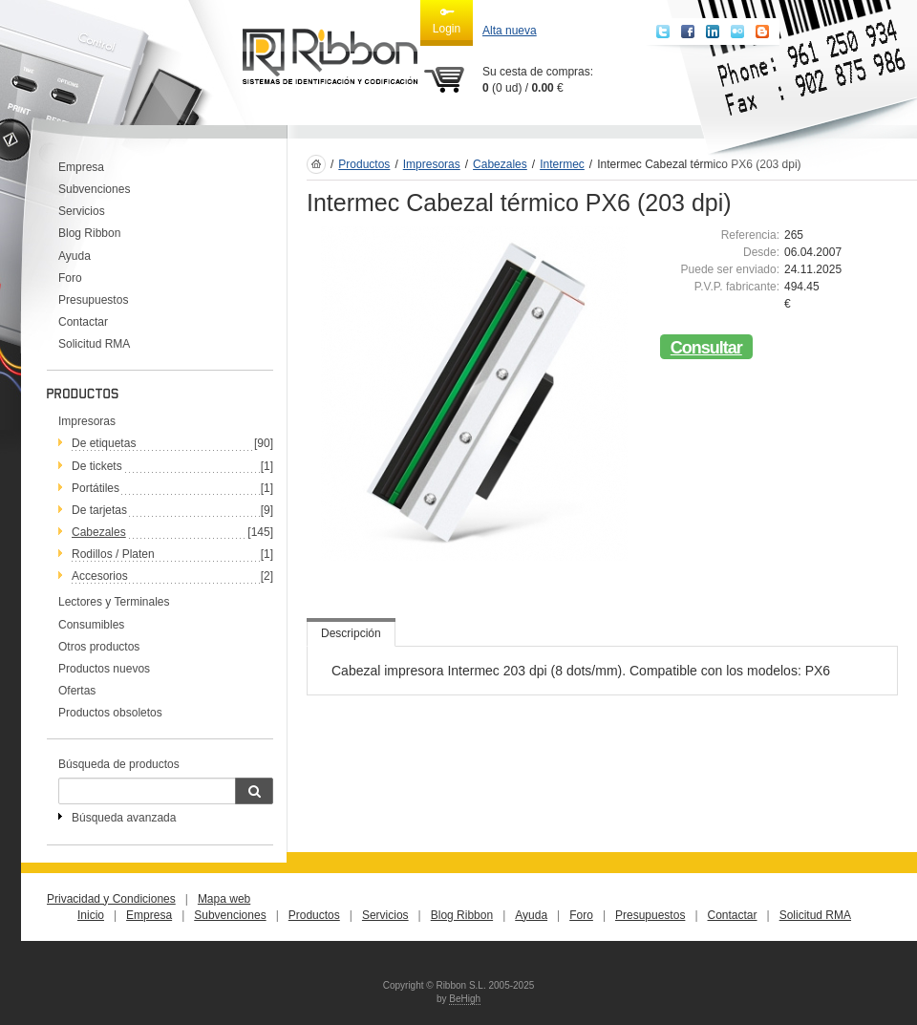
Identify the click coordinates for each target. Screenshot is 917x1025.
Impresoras (87, 421)
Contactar (83, 322)
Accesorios (100, 576)
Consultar (706, 347)
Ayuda (74, 256)
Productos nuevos (104, 668)
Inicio (90, 915)
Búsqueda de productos (119, 764)
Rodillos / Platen (113, 554)
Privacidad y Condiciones (111, 899)
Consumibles (91, 624)
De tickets (97, 466)
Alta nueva (509, 30)
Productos (364, 164)
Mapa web (224, 899)
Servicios (81, 211)
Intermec (562, 164)
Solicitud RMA (94, 344)
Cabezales (99, 532)
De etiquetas (104, 443)
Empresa (81, 167)
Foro (70, 278)
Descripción (351, 633)
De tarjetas (99, 510)
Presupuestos (93, 300)
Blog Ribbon (89, 233)
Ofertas (77, 690)
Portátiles (95, 488)
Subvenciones (94, 189)
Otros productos (98, 646)
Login (446, 20)
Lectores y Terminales (114, 602)
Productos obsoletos (110, 712)
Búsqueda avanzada (124, 817)
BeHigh (464, 998)
